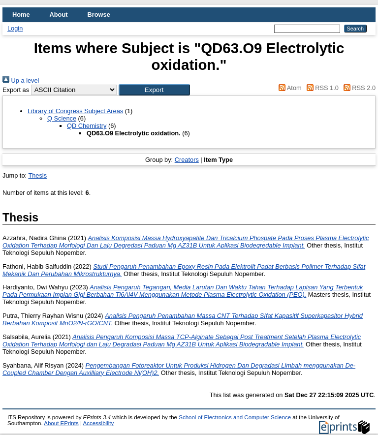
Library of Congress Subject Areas (75, 111)
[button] (154, 89)
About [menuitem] (59, 14)
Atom (289, 88)
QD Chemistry (86, 125)
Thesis (37, 175)
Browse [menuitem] (99, 14)
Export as (15, 89)
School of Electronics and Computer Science (235, 417)
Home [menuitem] (21, 14)
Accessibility (98, 423)
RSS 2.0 (358, 88)
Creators (187, 159)
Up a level (20, 80)
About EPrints (61, 423)
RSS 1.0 (321, 88)
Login (15, 28)
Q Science (61, 118)
